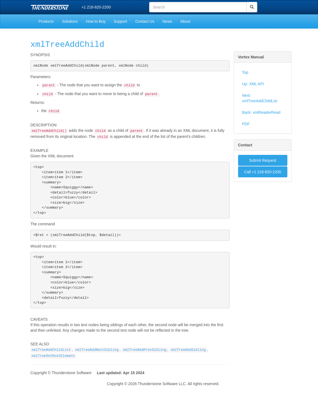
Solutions (70, 21)
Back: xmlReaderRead (261, 112)
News (167, 21)
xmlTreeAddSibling (188, 361)
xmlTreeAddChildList (51, 361)
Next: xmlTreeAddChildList (259, 98)
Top (245, 72)
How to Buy (96, 21)
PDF (246, 124)
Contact (245, 145)
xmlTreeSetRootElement (53, 367)
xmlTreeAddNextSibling (96, 361)
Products (46, 21)
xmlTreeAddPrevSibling (144, 361)
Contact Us (144, 21)
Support (120, 21)
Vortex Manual (251, 57)
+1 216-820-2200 (96, 7)
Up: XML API (253, 84)
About (185, 21)
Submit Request (262, 160)
